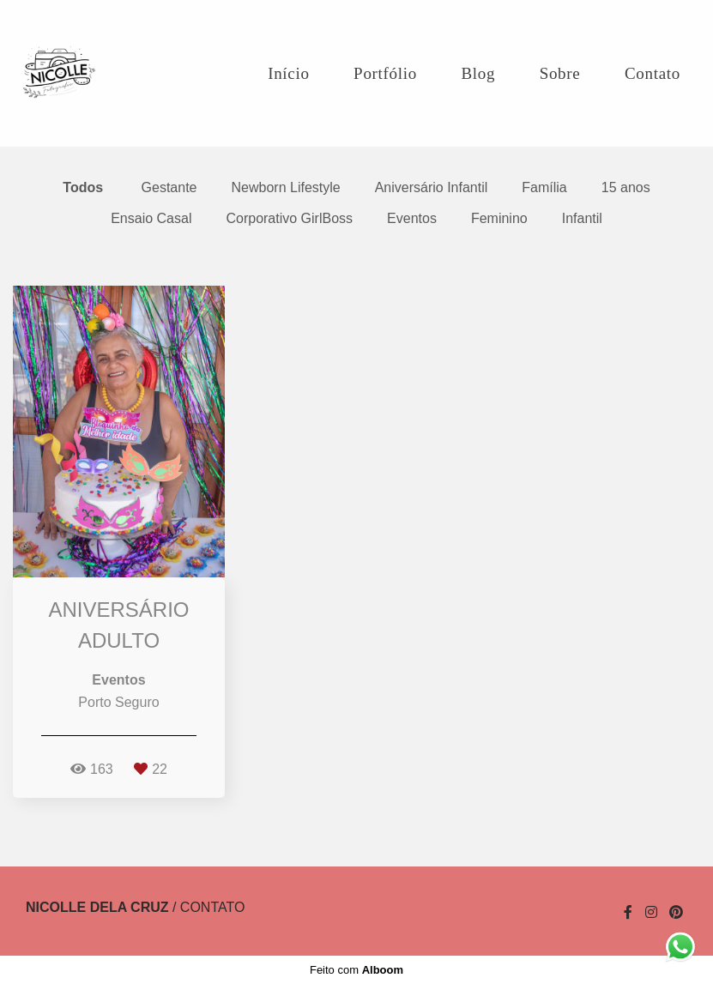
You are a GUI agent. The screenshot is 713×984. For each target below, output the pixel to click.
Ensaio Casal (151, 219)
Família (544, 188)
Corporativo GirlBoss (289, 219)
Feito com (356, 969)
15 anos (625, 188)
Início (289, 73)
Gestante (169, 188)
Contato (652, 73)
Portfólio (385, 73)
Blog (478, 73)
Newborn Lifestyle (286, 188)
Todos (83, 188)
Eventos (412, 219)
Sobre (560, 73)
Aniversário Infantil (431, 188)
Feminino (499, 219)
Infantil (582, 219)
